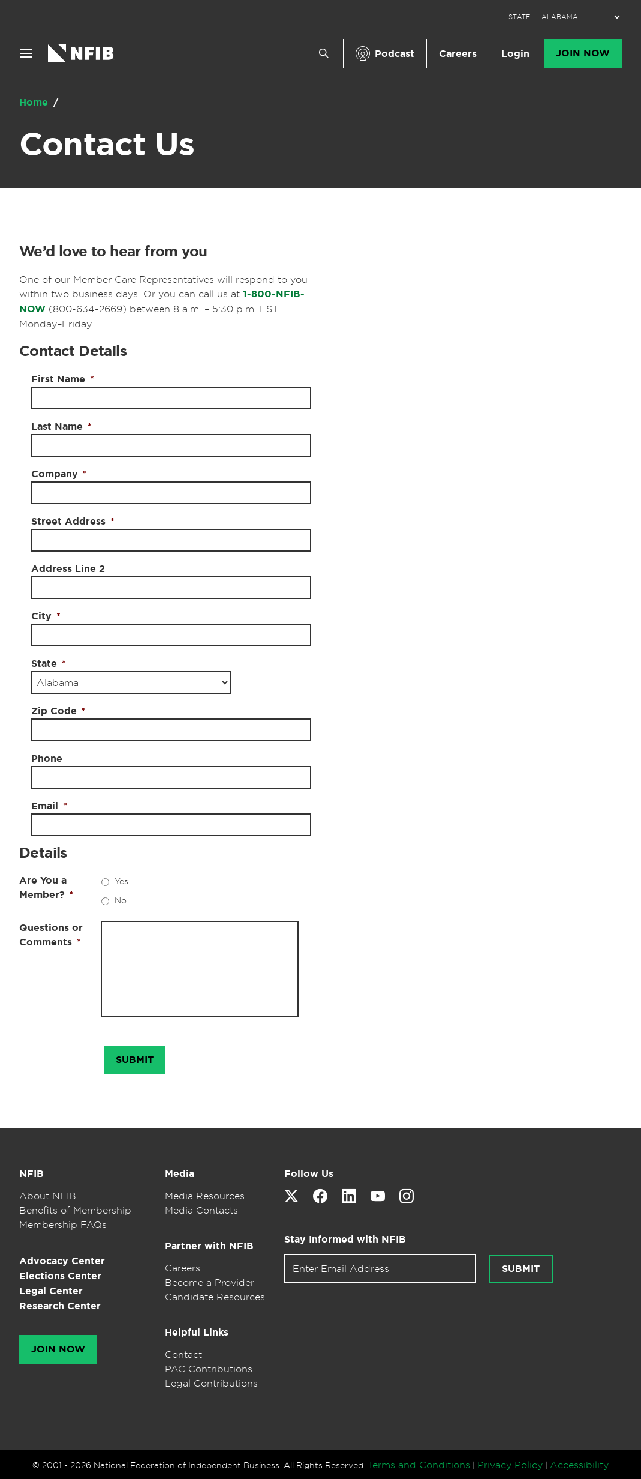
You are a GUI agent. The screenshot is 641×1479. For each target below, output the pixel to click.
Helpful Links (196, 1332)
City (46, 616)
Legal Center (51, 1291)
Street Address (73, 521)
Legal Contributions (211, 1383)
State (48, 663)
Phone (46, 758)
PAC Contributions (208, 1369)
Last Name (61, 426)
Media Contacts (201, 1210)
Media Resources (205, 1196)
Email (49, 806)
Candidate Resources (215, 1297)
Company (59, 474)
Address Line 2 (68, 568)
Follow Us (308, 1173)
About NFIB (47, 1196)
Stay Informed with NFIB (345, 1239)
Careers (458, 53)
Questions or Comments (51, 934)
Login (515, 53)
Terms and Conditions (419, 1465)
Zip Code (58, 711)
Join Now (583, 53)
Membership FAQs (63, 1224)
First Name (62, 379)
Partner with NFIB (209, 1246)
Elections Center (60, 1276)
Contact (183, 1354)
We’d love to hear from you (113, 251)
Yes (121, 881)
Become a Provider (209, 1282)
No (121, 900)
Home (35, 102)
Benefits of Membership (75, 1210)
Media (179, 1173)
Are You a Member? (46, 887)
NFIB (31, 1173)
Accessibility (579, 1465)
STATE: (520, 17)
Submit (521, 1269)
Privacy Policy (510, 1465)
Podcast (394, 53)
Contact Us (106, 144)
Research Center (60, 1306)
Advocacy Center (62, 1261)
